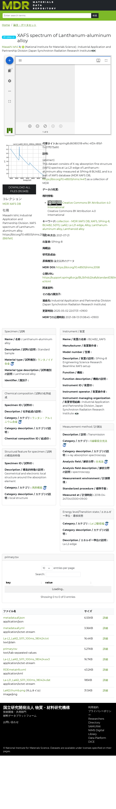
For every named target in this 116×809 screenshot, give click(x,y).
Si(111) (56, 225)
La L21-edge (76, 225)
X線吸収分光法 (98, 440)
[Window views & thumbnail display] (98, 60)
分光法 (100, 461)
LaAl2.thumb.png (14, 690)
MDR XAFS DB (12, 203)
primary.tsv (10, 648)
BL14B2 (47, 225)
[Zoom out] (37, 126)
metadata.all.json (14, 617)
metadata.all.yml (13, 628)
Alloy (88, 225)
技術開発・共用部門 (14, 711)
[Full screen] (9, 101)
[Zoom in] (30, 126)
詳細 (105, 617)
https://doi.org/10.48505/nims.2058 (78, 267)
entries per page (64, 568)
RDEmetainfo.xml (14, 669)
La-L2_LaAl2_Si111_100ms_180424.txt (26, 638)
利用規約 (93, 707)
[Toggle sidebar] (20, 60)
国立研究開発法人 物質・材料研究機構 (36, 707)
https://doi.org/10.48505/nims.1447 (64, 179)
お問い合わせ (11, 722)
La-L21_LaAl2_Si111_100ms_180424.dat (26, 680)
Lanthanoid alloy (73, 229)
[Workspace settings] (9, 81)
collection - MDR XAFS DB (73, 221)
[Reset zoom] (45, 126)
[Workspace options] (9, 91)
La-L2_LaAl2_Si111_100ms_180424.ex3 (26, 659)
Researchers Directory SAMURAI (96, 722)
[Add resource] (9, 60)
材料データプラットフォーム (20, 715)
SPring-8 (103, 221)
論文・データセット (24, 25)
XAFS (94, 221)
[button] (42, 582)
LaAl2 (64, 225)
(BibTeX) (8, 238)
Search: (40, 574)
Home (6, 25)
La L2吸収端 (97, 523)
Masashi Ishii (10, 46)
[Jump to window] (9, 70)
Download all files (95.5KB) (19, 189)
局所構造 (37, 487)
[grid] (93, 99)
